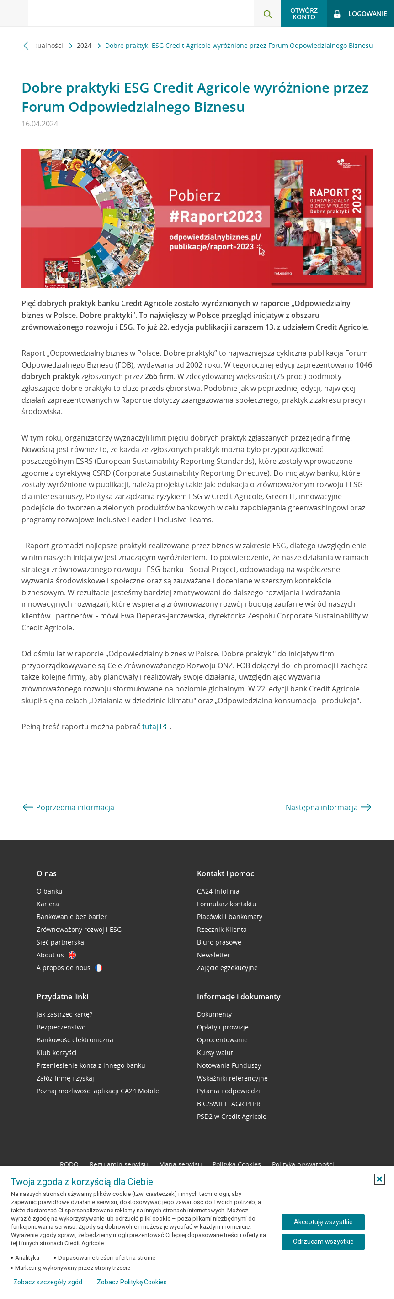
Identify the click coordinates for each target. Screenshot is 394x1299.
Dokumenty (214, 1014)
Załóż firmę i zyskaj (65, 1078)
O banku (50, 891)
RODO (69, 1164)
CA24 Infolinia (218, 891)
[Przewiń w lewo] (26, 45)
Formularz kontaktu (226, 903)
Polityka (237, 1164)
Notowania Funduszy (229, 1065)
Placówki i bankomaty (229, 916)
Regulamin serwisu (119, 1164)
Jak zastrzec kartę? (64, 1014)
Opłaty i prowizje (223, 1027)
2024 (85, 45)
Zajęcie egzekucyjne (227, 967)
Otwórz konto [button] (304, 13)
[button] (379, 1179)
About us (56, 955)
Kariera (48, 903)
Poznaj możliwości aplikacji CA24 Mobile (98, 1090)
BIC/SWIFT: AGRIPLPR (229, 1103)
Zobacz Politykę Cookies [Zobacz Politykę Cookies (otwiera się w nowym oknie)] (132, 1282)
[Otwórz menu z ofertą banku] (14, 13)
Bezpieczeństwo (61, 1027)
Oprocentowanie (222, 1039)
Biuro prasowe (219, 942)
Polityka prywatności (303, 1164)
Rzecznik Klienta (222, 929)
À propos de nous (69, 967)
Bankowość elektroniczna (75, 1039)
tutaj (150, 727)
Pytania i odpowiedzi (228, 1090)
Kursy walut (215, 1052)
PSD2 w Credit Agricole (231, 1116)
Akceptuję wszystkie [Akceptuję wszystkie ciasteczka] (323, 1222)
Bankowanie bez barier (72, 916)
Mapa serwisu (180, 1164)
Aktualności (46, 45)
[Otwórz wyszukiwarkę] (267, 13)
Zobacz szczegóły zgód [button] (47, 1282)
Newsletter (213, 955)
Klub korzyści (57, 1052)
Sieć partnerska (60, 942)
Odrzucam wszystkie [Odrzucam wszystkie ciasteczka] (323, 1241)
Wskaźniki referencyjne (232, 1078)
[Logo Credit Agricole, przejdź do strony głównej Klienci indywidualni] (75, 13)
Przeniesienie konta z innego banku (91, 1065)
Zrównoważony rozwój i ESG (79, 929)
